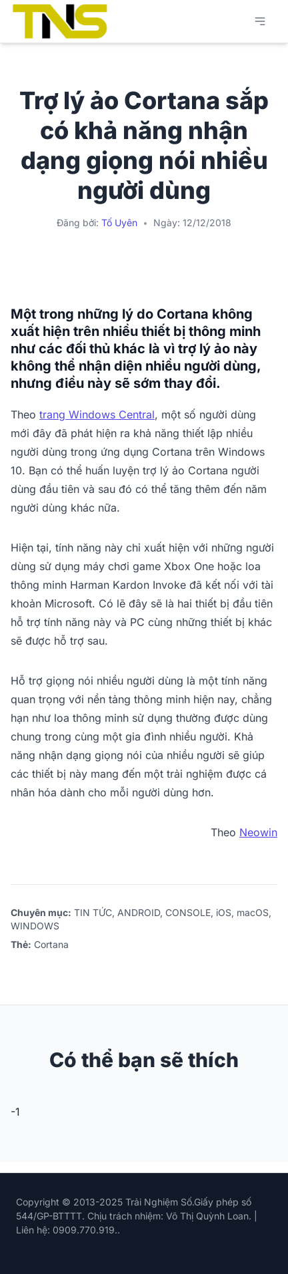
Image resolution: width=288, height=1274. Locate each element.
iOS (223, 912)
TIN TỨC (93, 912)
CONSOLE (188, 912)
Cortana (51, 944)
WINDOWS (35, 925)
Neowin (258, 832)
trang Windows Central (97, 414)
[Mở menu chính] (260, 21)
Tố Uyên (119, 222)
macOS (253, 912)
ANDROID (138, 912)
